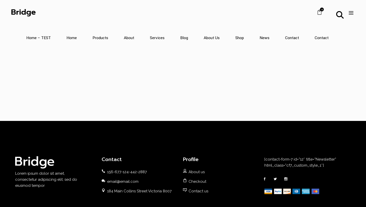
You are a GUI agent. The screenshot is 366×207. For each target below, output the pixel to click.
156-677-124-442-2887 (127, 172)
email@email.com (123, 181)
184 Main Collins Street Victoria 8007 (139, 191)
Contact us (198, 191)
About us (197, 172)
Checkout (197, 181)
